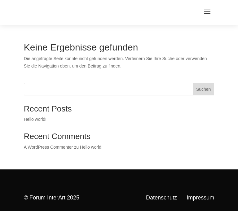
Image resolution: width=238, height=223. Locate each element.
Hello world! (35, 119)
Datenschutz (161, 198)
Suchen (203, 89)
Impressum (200, 198)
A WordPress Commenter (48, 147)
